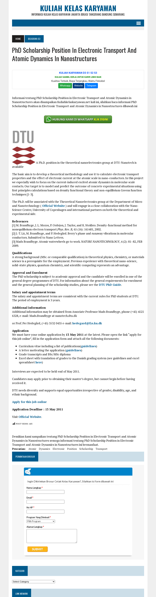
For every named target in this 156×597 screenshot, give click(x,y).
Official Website (53, 206)
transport (101, 448)
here (39, 362)
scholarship (86, 448)
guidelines (88, 346)
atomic (32, 448)
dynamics (44, 448)
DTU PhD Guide (110, 285)
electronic (59, 448)
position (72, 448)
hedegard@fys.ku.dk (87, 323)
